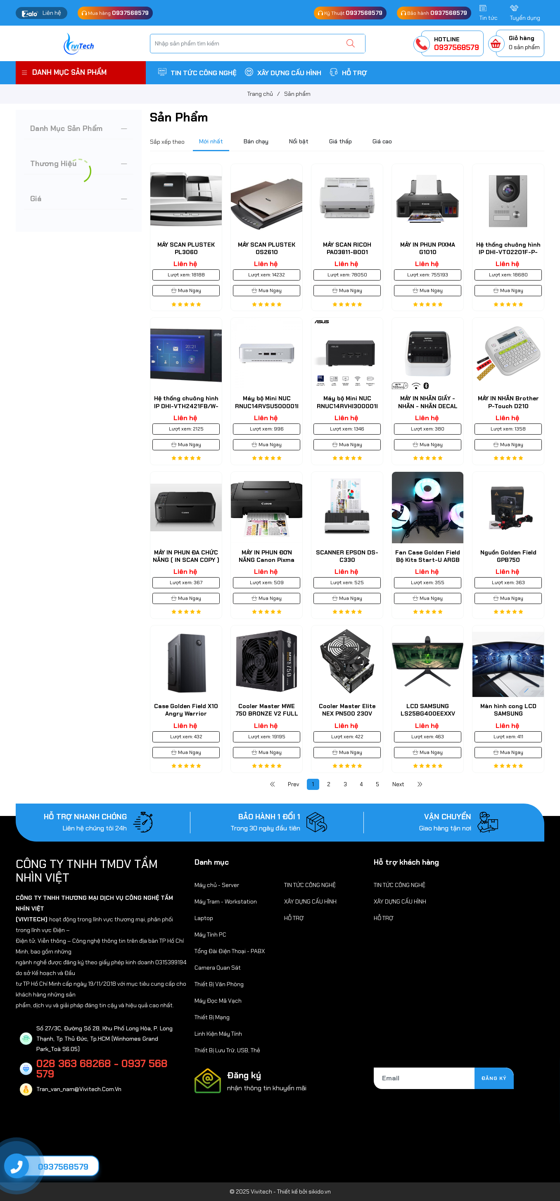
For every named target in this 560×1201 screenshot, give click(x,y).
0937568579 (63, 1166)
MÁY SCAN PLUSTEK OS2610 (266, 248)
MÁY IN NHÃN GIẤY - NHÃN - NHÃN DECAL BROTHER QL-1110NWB (427, 406)
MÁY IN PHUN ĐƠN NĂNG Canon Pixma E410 (266, 560)
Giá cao (382, 141)
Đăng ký (494, 1078)
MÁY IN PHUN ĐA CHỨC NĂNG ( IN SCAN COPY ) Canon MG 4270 (186, 560)
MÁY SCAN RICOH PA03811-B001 (347, 248)
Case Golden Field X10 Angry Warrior (186, 709)
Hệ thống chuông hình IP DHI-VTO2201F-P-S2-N (508, 252)
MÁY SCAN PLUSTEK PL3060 (186, 248)
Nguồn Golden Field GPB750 (508, 556)
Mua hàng (115, 13)
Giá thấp (340, 141)
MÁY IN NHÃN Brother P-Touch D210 (508, 402)
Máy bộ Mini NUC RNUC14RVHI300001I (347, 402)
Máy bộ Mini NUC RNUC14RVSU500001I (267, 402)
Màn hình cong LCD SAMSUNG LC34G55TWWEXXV (508, 713)
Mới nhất (211, 141)
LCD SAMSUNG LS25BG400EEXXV (428, 709)
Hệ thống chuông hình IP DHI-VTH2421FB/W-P (186, 406)
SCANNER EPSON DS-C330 (347, 556)
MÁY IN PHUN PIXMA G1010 (427, 248)
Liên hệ (52, 13)
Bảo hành (434, 13)
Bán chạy (256, 141)
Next (398, 784)
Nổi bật (298, 141)
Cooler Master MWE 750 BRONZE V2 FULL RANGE (266, 713)
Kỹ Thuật (350, 13)
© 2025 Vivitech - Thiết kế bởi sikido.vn (280, 1191)
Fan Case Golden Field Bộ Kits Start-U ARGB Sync (427, 560)
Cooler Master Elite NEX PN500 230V (347, 709)
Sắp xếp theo (167, 141)
